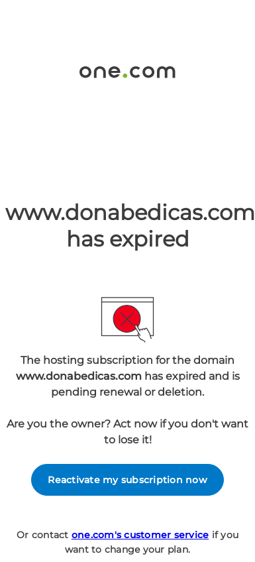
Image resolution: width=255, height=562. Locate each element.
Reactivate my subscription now (127, 480)
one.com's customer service (140, 535)
